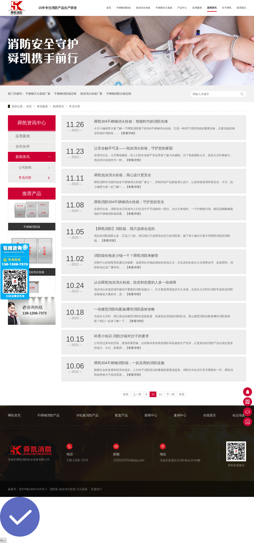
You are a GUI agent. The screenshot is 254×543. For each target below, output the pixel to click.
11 (160, 394)
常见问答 (74, 106)
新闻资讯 (212, 7)
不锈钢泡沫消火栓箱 (31, 272)
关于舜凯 (226, 7)
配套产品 (121, 415)
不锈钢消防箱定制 (65, 93)
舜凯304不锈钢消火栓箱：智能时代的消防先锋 (131, 121)
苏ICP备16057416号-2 (33, 489)
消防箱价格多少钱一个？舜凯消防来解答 (126, 256)
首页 (108, 7)
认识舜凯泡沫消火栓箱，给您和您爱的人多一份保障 (135, 282)
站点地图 (239, 415)
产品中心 (182, 7)
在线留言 (209, 415)
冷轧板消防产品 (87, 415)
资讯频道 (43, 106)
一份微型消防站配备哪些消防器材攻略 (124, 309)
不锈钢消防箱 (123, 7)
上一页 (137, 394)
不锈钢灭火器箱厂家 (37, 93)
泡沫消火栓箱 (143, 7)
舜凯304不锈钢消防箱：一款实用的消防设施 (129, 363)
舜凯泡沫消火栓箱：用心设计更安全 (122, 175)
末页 (182, 394)
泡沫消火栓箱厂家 (91, 93)
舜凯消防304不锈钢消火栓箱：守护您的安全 (129, 202)
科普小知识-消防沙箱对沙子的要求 (121, 336)
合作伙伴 (22, 146)
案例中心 (180, 415)
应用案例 (197, 7)
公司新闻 (25, 167)
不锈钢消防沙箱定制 (118, 93)
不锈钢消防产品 (48, 415)
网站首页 (14, 415)
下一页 (170, 394)
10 (153, 394)
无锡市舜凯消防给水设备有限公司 (30, 453)
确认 (3, 540)
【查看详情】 (128, 133)
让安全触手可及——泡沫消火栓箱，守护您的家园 (133, 148)
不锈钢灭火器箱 (164, 7)
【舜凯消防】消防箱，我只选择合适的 (124, 229)
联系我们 (241, 7)
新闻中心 (150, 415)
